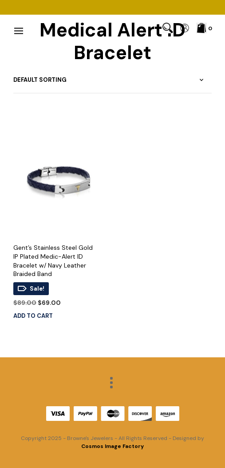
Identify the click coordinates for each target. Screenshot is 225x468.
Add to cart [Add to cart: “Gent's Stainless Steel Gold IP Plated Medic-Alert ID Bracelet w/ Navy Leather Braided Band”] (33, 316)
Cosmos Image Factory (112, 446)
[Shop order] (112, 80)
